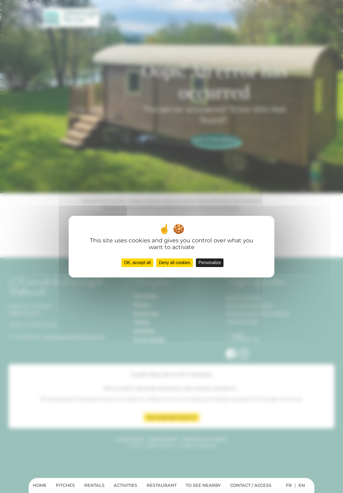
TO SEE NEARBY (203, 485)
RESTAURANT (162, 485)
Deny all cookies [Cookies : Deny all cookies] (174, 262)
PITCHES (65, 485)
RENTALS (94, 485)
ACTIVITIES (125, 485)
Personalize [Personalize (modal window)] (210, 262)
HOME (40, 485)
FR (289, 485)
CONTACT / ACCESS (250, 485)
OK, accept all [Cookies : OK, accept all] (137, 262)
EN (302, 485)
